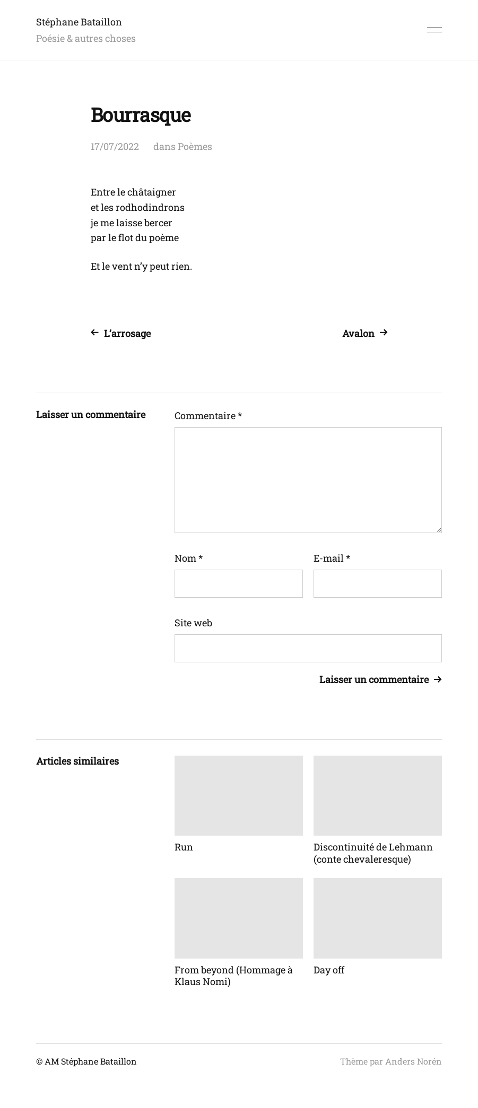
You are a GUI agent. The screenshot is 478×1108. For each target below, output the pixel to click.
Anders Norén (413, 1061)
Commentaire (208, 415)
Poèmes (195, 146)
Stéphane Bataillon (79, 21)
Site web (193, 622)
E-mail (332, 558)
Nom (189, 558)
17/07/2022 (115, 146)
